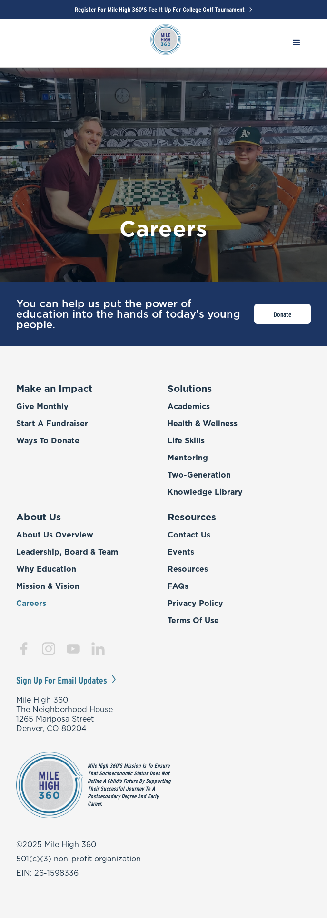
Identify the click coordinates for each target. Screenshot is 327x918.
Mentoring (188, 457)
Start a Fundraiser (52, 423)
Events (181, 552)
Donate (282, 314)
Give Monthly (42, 406)
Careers (31, 603)
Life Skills (186, 440)
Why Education (46, 569)
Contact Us (189, 534)
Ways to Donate (47, 440)
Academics (189, 406)
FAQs (178, 586)
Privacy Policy (195, 603)
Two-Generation (199, 475)
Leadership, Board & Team (67, 552)
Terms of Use (193, 620)
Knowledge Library (205, 492)
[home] (163, 42)
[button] (296, 45)
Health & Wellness (203, 423)
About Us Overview (54, 534)
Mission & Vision (47, 586)
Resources (188, 569)
